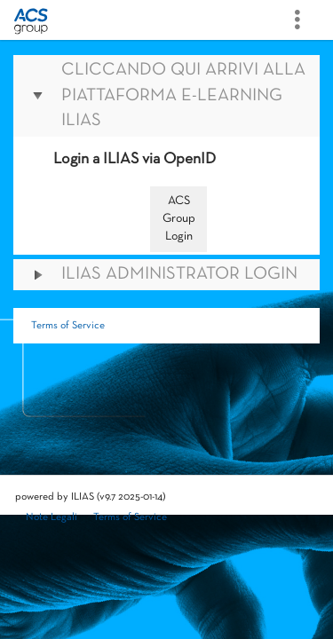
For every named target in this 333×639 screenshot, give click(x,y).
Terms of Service (68, 325)
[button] (166, 96)
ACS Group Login (179, 218)
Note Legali (51, 517)
